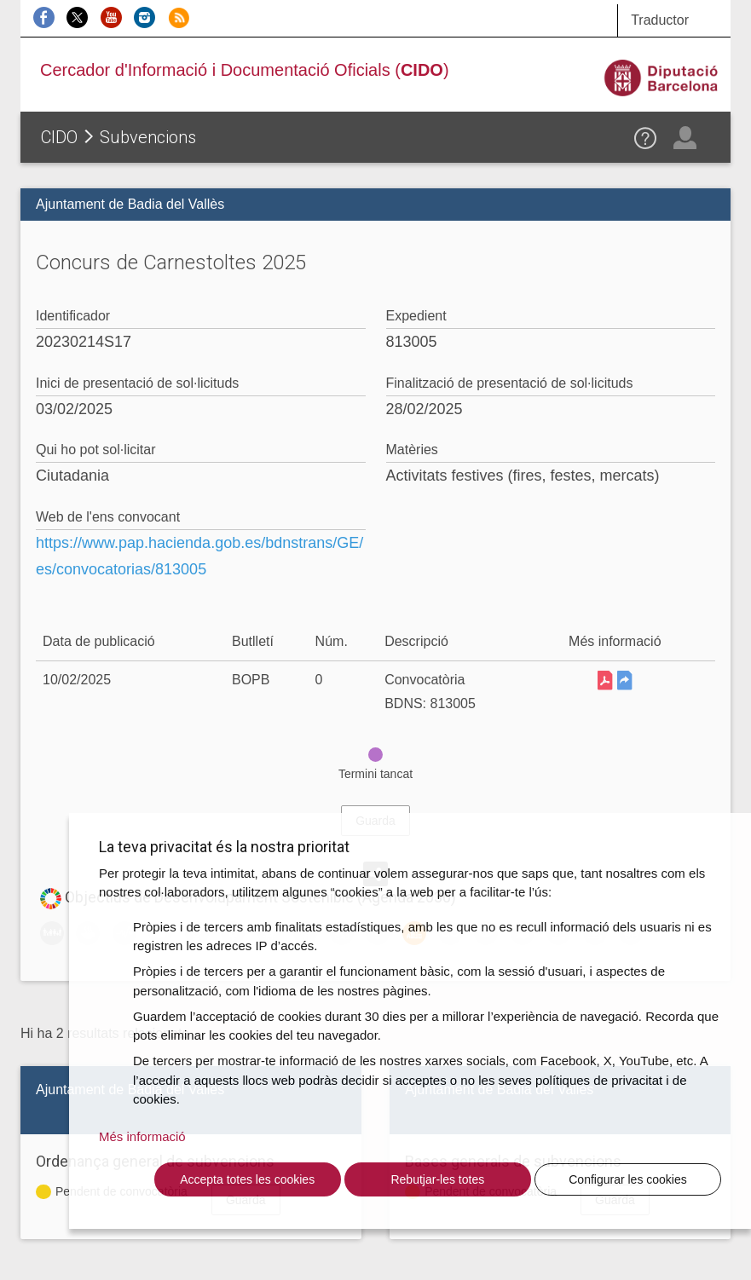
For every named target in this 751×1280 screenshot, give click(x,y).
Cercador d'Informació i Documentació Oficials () (244, 70)
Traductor (660, 20)
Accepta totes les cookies (247, 1179)
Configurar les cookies (628, 1179)
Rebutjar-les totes (437, 1179)
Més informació (142, 1136)
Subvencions (148, 137)
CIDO (59, 137)
